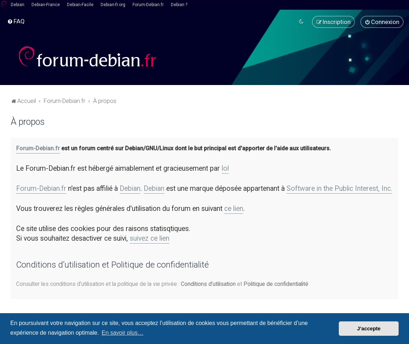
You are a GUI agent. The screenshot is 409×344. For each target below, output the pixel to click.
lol (225, 168)
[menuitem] (16, 21)
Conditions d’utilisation (208, 284)
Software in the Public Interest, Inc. (339, 188)
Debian (17, 4)
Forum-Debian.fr (148, 4)
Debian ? (179, 4)
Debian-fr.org (113, 4)
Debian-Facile (80, 4)
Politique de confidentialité (276, 284)
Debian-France (46, 4)
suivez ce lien (149, 238)
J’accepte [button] (369, 328)
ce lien (233, 208)
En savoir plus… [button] (123, 333)
